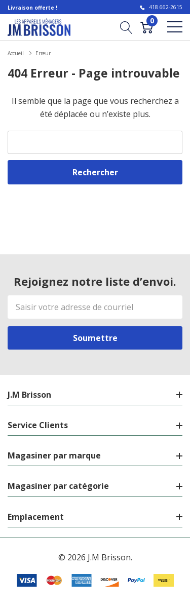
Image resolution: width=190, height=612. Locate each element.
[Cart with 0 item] (146, 27)
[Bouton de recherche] (126, 27)
